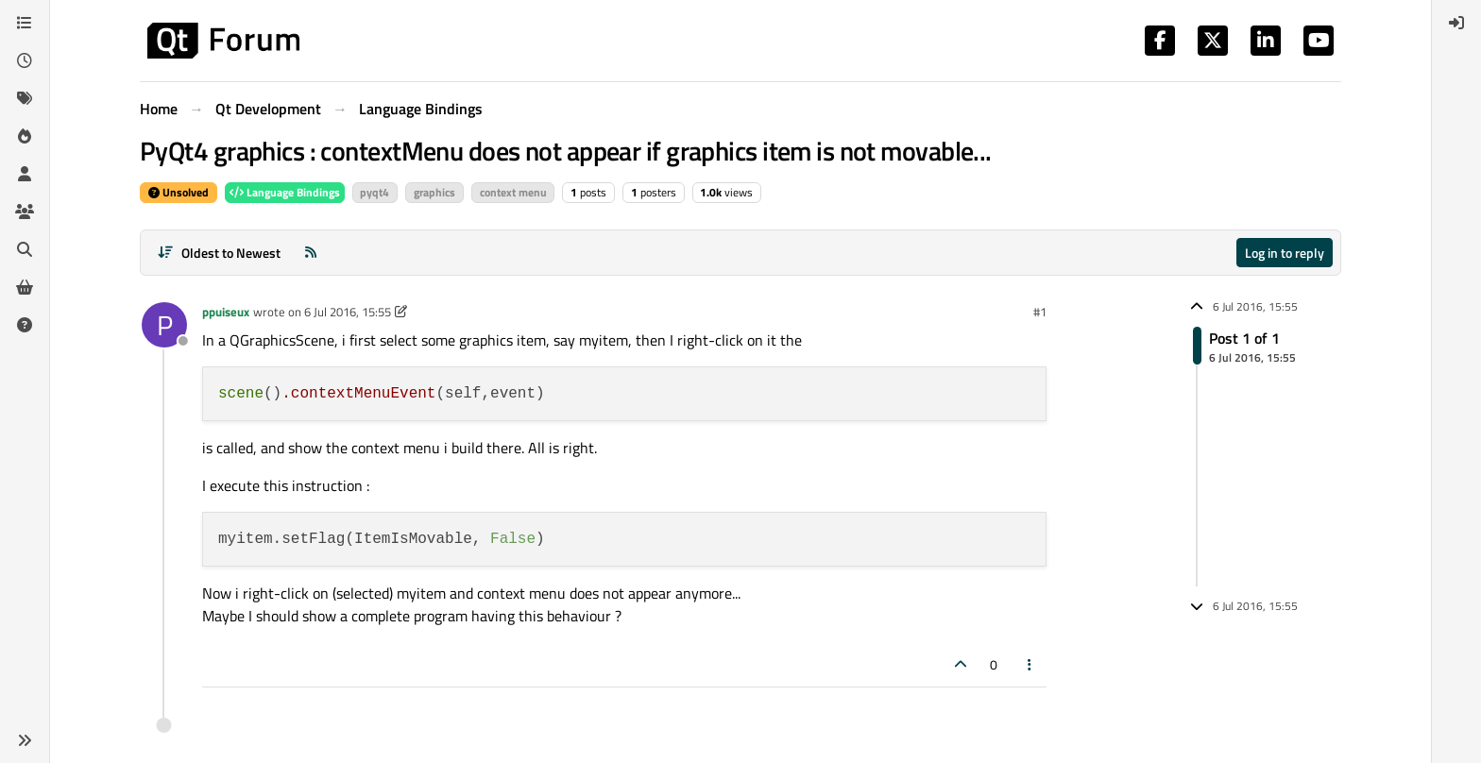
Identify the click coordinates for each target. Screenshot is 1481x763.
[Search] (25, 249)
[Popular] (25, 136)
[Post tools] (1030, 664)
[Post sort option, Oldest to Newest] (218, 252)
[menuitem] (1456, 23)
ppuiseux (225, 311)
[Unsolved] (25, 325)
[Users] (25, 174)
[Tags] (25, 98)
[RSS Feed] (311, 252)
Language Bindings (285, 192)
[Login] (1456, 23)
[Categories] (25, 23)
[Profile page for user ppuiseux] (164, 325)
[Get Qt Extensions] (25, 287)
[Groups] (25, 211)
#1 (1040, 311)
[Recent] (25, 60)
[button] (25, 740)
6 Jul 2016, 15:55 (347, 311)
